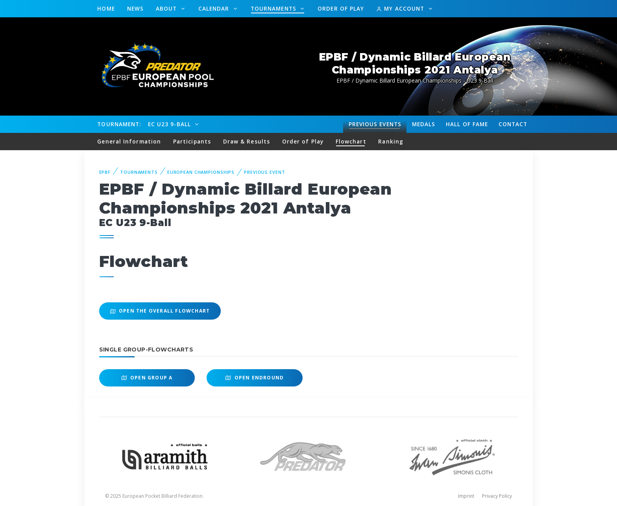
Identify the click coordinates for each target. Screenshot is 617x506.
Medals (424, 124)
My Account (401, 8)
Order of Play (341, 8)
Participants (192, 141)
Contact (513, 124)
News (135, 8)
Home (106, 8)
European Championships (201, 172)
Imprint (466, 496)
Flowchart (351, 141)
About (167, 8)
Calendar (214, 8)
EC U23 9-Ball (170, 124)
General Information (129, 141)
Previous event (264, 172)
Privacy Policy (497, 496)
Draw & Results (246, 141)
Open (147, 377)
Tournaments (274, 8)
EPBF (105, 172)
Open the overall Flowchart (160, 310)
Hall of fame (467, 124)
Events (375, 124)
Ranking (390, 141)
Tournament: (119, 124)
